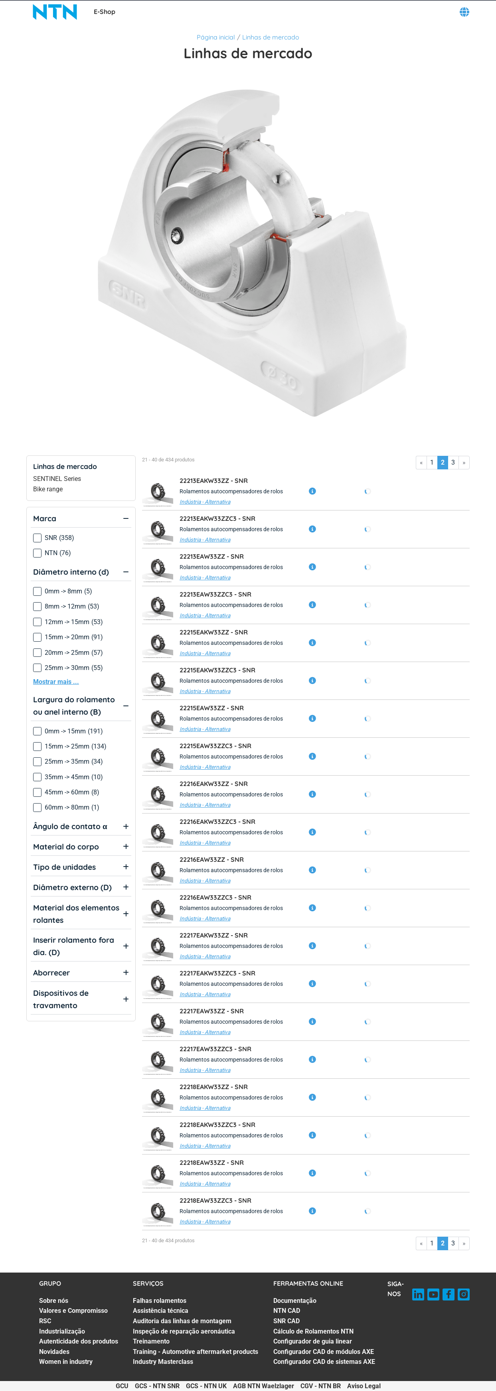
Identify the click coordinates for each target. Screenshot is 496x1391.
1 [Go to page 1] (432, 462)
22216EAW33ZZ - (212, 859)
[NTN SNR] (55, 12)
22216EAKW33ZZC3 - (217, 822)
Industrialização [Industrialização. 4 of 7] (62, 1331)
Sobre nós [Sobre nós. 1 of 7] (53, 1300)
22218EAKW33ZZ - (214, 1087)
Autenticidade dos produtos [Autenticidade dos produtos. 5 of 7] (78, 1341)
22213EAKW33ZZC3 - (217, 518)
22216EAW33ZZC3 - (215, 897)
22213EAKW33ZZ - (214, 481)
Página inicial (216, 37)
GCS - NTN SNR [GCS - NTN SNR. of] (157, 1386)
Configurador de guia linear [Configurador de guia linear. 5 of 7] (312, 1341)
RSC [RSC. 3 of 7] (45, 1321)
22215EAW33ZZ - (212, 708)
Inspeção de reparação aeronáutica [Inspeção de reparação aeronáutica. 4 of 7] (184, 1331)
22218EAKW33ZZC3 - (217, 1125)
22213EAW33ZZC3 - (215, 594)
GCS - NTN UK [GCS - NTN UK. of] (206, 1386)
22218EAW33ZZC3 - (215, 1200)
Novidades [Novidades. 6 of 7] (54, 1352)
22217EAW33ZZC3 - (215, 1049)
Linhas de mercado (270, 37)
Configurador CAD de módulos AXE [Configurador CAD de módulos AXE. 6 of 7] (323, 1352)
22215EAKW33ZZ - (214, 632)
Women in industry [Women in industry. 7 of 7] (66, 1361)
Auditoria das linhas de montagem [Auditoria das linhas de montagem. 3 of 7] (182, 1321)
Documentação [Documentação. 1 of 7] (294, 1300)
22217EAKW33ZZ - (214, 935)
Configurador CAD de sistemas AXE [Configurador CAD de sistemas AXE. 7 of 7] (324, 1361)
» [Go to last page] (464, 462)
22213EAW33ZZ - (212, 556)
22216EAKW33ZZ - (214, 784)
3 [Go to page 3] (453, 462)
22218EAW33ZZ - (212, 1162)
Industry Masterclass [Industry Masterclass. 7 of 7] (163, 1361)
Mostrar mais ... (56, 682)
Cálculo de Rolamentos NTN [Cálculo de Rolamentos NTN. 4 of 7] (313, 1331)
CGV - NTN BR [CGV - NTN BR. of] (320, 1386)
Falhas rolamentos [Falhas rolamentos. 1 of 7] (159, 1300)
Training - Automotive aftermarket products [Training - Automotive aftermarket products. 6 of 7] (195, 1352)
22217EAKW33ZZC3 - (217, 973)
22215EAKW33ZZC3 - (217, 670)
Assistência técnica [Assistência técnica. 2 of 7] (160, 1310)
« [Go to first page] (421, 462)
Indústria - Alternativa (205, 501)
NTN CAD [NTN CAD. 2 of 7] (286, 1310)
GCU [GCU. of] (122, 1386)
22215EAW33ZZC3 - (215, 746)
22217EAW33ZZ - (212, 1011)
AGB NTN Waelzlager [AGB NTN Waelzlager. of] (263, 1386)
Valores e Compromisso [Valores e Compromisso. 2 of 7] (73, 1310)
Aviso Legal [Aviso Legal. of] (364, 1386)
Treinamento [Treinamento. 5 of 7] (151, 1341)
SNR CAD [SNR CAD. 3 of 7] (286, 1321)
